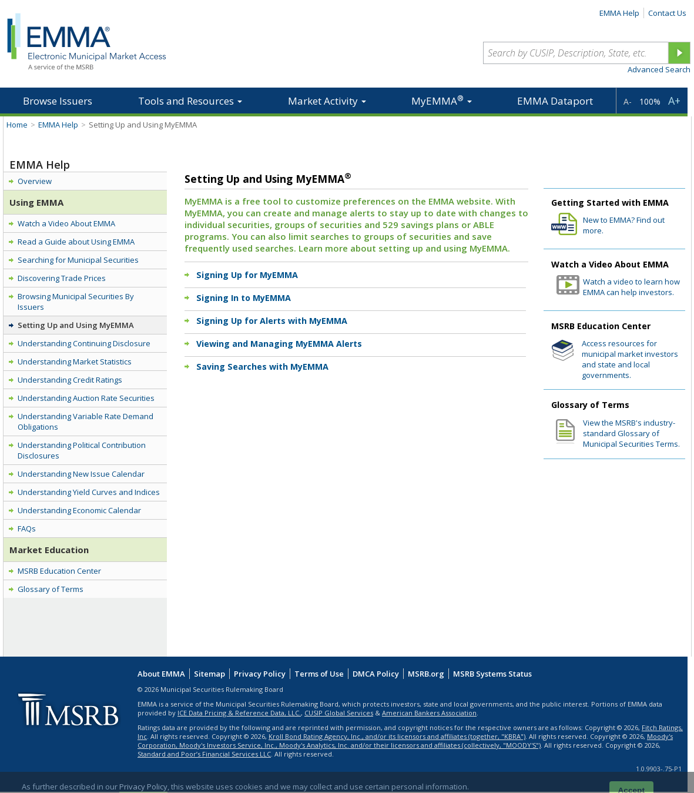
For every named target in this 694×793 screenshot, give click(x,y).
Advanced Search (659, 69)
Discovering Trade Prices (62, 278)
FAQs (27, 528)
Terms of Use (319, 673)
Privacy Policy (260, 673)
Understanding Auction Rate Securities (86, 398)
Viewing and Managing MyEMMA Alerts (279, 343)
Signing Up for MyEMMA (247, 274)
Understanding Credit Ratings (70, 379)
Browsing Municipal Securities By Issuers (76, 301)
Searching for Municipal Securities (78, 260)
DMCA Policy (376, 673)
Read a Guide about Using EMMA (76, 241)
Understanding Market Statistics (75, 361)
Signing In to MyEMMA (243, 297)
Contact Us (667, 13)
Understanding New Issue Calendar (81, 474)
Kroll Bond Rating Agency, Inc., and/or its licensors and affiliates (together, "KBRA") (397, 736)
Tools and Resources (190, 101)
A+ (674, 100)
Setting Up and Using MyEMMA (76, 325)
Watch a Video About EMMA (66, 223)
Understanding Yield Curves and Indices (89, 492)
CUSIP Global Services (338, 712)
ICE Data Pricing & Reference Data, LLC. (239, 712)
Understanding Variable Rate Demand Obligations (85, 421)
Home (17, 124)
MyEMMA (441, 100)
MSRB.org (426, 673)
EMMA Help (619, 13)
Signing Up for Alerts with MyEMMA (271, 320)
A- (627, 101)
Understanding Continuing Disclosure (84, 343)
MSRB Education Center (59, 571)
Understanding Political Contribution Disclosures (82, 450)
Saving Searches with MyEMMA (262, 366)
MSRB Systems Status (492, 673)
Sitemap (209, 673)
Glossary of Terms (50, 589)
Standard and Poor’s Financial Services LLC (204, 753)
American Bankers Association (429, 712)
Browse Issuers (57, 101)
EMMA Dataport (555, 101)
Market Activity (327, 101)
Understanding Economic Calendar (79, 510)
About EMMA (161, 673)
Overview (35, 181)
